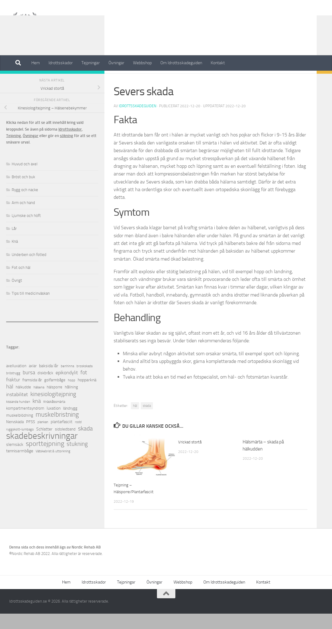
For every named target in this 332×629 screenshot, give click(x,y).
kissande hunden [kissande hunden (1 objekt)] (18, 417)
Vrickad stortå (191, 457)
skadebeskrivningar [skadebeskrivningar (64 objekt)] (42, 451)
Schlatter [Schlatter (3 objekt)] (44, 444)
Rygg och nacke (25, 205)
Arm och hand (23, 218)
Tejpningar (90, 62)
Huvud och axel (24, 179)
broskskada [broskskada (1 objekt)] (84, 381)
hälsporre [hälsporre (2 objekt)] (54, 402)
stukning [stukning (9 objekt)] (77, 459)
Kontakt (218, 62)
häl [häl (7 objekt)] (9, 402)
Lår (14, 244)
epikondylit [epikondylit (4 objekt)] (67, 388)
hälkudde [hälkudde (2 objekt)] (23, 402)
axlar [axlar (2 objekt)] (33, 381)
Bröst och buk (23, 192)
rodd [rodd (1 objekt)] (78, 437)
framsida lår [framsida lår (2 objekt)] (32, 395)
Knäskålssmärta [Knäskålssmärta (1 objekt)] (54, 417)
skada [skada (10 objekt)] (85, 444)
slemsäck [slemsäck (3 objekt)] (14, 459)
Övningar (116, 62)
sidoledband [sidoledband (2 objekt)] (65, 444)
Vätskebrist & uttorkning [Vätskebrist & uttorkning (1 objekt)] (53, 467)
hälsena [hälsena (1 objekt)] (38, 403)
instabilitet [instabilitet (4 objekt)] (17, 410)
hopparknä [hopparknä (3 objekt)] (87, 395)
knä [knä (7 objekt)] (37, 416)
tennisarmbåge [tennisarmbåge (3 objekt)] (19, 466)
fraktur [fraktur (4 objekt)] (13, 395)
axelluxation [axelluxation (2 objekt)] (16, 381)
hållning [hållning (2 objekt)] (71, 402)
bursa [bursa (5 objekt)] (29, 388)
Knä (15, 256)
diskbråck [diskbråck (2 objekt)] (45, 388)
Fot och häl (126, 79)
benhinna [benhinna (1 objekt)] (67, 381)
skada (147, 421)
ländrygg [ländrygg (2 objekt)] (70, 423)
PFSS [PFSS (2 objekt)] (30, 437)
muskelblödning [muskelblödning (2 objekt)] (19, 430)
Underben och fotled (29, 270)
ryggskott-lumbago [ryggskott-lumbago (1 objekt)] (20, 445)
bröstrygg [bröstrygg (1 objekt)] (13, 389)
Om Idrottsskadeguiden (181, 62)
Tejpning (13, 151)
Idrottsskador (61, 62)
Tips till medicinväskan (31, 308)
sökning (66, 151)
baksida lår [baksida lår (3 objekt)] (48, 381)
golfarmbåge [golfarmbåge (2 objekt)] (54, 395)
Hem (35, 62)
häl (135, 421)
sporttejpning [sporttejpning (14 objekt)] (45, 459)
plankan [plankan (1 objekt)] (42, 437)
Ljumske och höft (26, 231)
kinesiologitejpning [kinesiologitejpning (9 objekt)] (53, 409)
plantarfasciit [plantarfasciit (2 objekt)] (61, 437)
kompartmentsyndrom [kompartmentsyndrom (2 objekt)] (25, 423)
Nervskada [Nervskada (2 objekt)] (15, 437)
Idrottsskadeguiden (137, 121)
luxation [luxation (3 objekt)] (54, 423)
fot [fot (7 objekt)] (83, 388)
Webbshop (142, 62)
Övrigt (17, 295)
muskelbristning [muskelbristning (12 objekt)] (57, 430)
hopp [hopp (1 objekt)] (71, 396)
